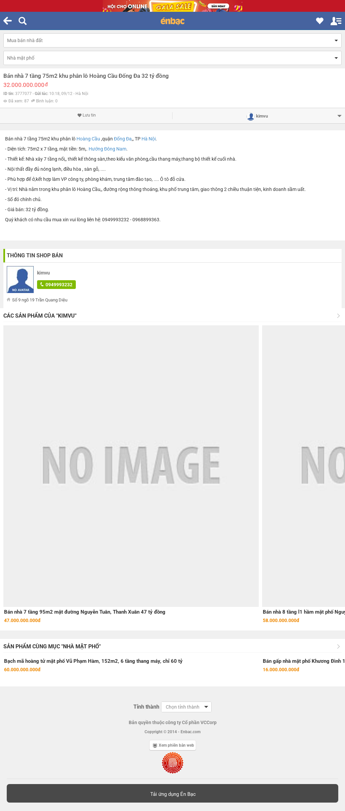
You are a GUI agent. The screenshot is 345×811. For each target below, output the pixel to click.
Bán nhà (14, 138)
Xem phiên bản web (173, 745)
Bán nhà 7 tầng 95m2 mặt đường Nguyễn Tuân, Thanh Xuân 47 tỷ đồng (84, 612)
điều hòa (72, 169)
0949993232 (56, 284)
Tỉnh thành (146, 707)
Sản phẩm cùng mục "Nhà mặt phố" (52, 646)
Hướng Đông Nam (107, 149)
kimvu (43, 272)
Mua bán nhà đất (25, 40)
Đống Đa (123, 138)
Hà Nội (149, 138)
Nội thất (15, 169)
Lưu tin (86, 115)
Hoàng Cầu (88, 138)
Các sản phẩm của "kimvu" (39, 316)
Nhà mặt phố (20, 58)
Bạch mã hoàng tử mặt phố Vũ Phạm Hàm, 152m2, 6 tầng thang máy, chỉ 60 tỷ (93, 661)
